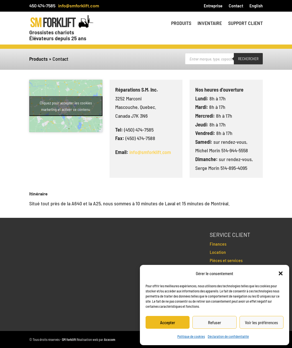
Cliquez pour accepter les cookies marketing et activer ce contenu (66, 106)
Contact (236, 6)
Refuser (214, 322)
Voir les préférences (261, 322)
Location (218, 252)
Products (38, 59)
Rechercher (248, 58)
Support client (245, 23)
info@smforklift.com (78, 5)
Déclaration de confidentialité (228, 336)
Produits (181, 23)
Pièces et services (226, 260)
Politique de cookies (191, 336)
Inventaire (210, 23)
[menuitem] (256, 7)
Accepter (167, 322)
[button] (280, 273)
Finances (218, 243)
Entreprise (213, 6)
